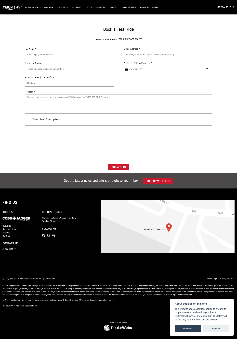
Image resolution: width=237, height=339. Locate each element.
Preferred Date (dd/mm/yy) (137, 63)
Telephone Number (34, 63)
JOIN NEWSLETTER (158, 181)
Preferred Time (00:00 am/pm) (40, 77)
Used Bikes (82, 7)
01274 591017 (225, 7)
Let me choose (210, 319)
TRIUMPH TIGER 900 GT (119, 39)
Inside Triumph (133, 7)
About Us (149, 7)
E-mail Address (131, 48)
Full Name (30, 48)
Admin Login (212, 278)
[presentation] (118, 141)
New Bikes (67, 7)
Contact (160, 7)
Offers (94, 7)
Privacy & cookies (227, 278)
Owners (118, 7)
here (35, 305)
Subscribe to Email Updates (44, 119)
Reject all (215, 328)
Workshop (105, 7)
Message (30, 91)
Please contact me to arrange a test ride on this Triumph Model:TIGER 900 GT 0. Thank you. (118, 102)
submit (118, 167)
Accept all (188, 328)
